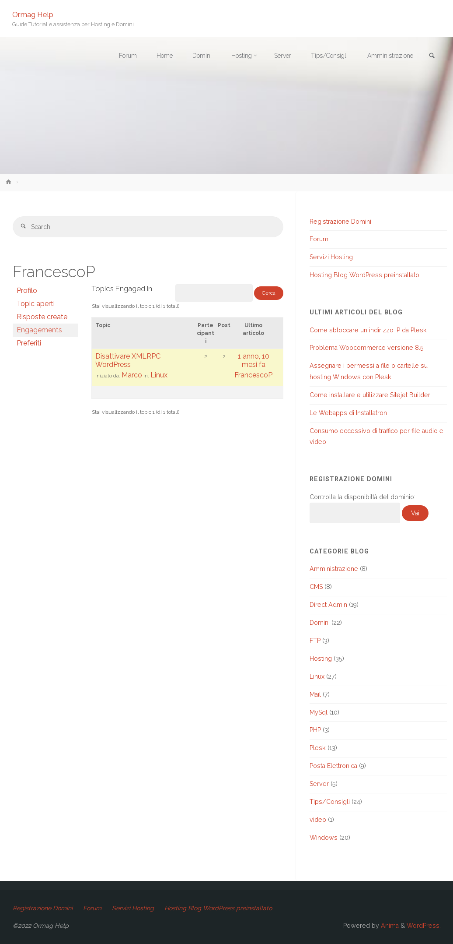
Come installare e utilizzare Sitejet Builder (370, 394)
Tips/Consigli (330, 801)
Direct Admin (328, 604)
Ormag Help (33, 14)
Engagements (39, 330)
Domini (320, 622)
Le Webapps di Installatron (348, 412)
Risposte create (42, 317)
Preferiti (29, 343)
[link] (431, 56)
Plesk (318, 747)
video (318, 819)
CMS (316, 586)
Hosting (321, 658)
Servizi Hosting (331, 257)
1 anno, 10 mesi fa (253, 360)
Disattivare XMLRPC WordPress (127, 360)
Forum (319, 239)
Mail (315, 694)
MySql (319, 712)
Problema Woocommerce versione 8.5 (367, 347)
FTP (315, 640)
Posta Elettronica (333, 765)
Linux (158, 375)
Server (319, 783)
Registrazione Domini (340, 221)
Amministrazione (334, 568)
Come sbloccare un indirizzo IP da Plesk (368, 330)
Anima (389, 925)
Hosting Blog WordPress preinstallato (364, 274)
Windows (324, 837)
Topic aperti (36, 304)
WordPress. (424, 925)
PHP (315, 729)
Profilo (27, 291)
